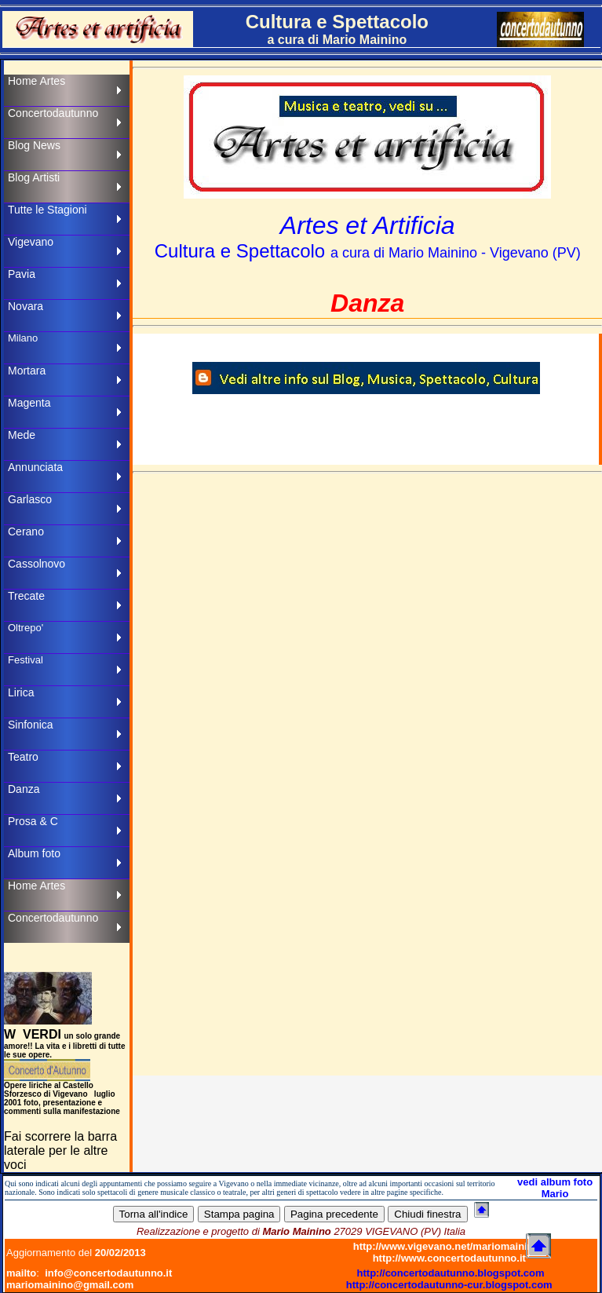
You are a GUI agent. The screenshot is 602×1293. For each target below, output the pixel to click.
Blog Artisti (34, 177)
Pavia (21, 274)
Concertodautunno (53, 113)
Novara (25, 306)
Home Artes (36, 81)
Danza (23, 789)
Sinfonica (30, 724)
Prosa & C (33, 821)
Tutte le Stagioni (47, 209)
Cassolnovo (36, 563)
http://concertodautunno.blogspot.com (451, 1273)
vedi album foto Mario (555, 1188)
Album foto (34, 853)
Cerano (26, 531)
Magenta (29, 402)
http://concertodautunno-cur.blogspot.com (449, 1285)
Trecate (26, 596)
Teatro (23, 757)
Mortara (27, 370)
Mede (21, 435)
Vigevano (30, 242)
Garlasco (30, 499)
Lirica (21, 692)
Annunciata (35, 467)
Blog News (34, 145)
